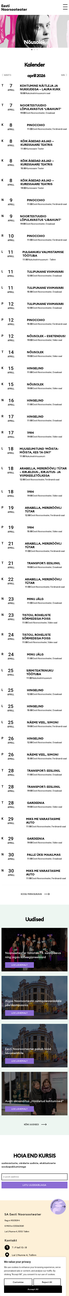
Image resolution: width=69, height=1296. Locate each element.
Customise (18, 1282)
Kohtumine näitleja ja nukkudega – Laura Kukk (40, 87)
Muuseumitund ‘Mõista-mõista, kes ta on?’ (39, 450)
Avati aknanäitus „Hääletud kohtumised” (34, 1101)
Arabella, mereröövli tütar (43, 509)
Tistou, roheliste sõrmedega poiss (36, 616)
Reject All (47, 1282)
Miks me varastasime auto (43, 820)
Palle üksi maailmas (44, 854)
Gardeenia (35, 803)
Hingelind (35, 368)
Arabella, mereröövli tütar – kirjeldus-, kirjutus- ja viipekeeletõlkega (43, 471)
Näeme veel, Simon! (42, 722)
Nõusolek (35, 352)
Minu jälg (35, 599)
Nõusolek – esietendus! (46, 336)
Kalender (34, 64)
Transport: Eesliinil (43, 563)
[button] (2, 30)
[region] (33, 1276)
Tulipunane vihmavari (45, 271)
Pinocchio (36, 125)
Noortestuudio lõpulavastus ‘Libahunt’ (40, 107)
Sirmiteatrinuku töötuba (39, 672)
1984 (30, 432)
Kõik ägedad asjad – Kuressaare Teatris (37, 143)
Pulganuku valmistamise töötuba (43, 253)
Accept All (33, 1289)
